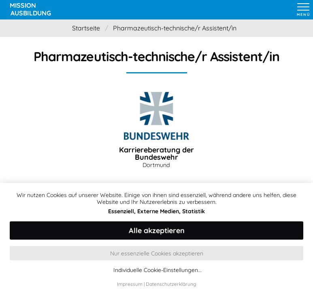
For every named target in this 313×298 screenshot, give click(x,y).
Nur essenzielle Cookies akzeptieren (156, 253)
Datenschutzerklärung (171, 284)
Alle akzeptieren (157, 230)
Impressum (130, 284)
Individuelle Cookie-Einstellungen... (157, 270)
